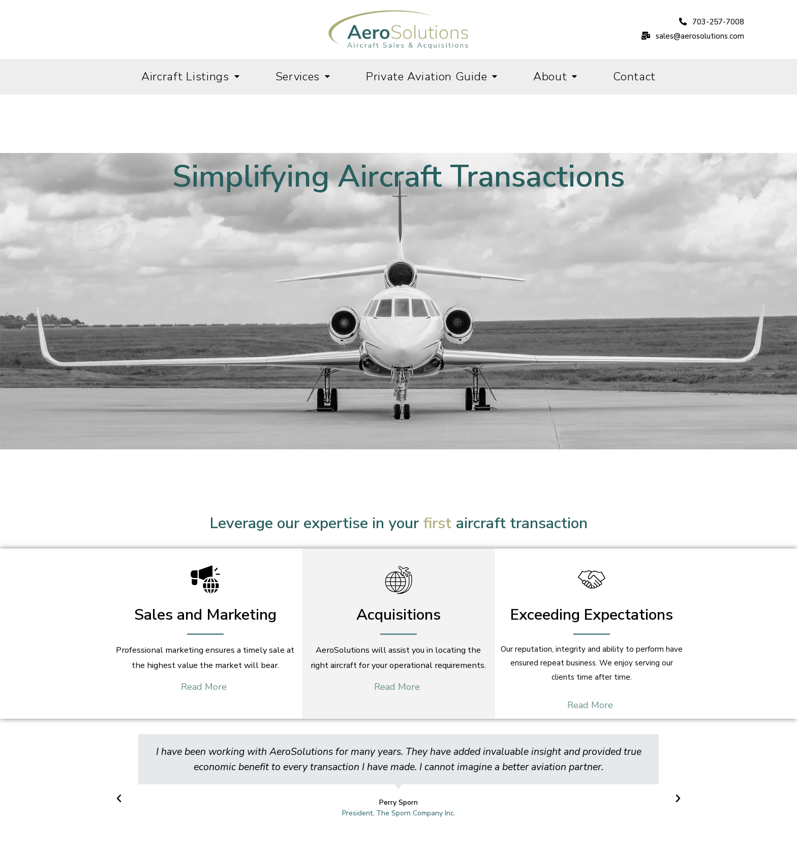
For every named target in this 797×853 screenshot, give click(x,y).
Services (302, 77)
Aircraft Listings (190, 77)
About (555, 77)
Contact (634, 77)
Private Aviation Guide (432, 77)
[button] (711, 22)
